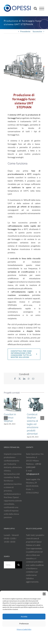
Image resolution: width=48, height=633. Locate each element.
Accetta (24, 616)
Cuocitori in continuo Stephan (10, 417)
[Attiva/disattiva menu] (41, 8)
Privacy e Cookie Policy (24, 629)
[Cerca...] (9, 564)
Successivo (37, 31)
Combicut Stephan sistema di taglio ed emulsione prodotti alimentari (32, 424)
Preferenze (24, 623)
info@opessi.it (32, 474)
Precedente (25, 31)
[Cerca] (18, 564)
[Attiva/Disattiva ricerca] (35, 8)
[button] (44, 594)
